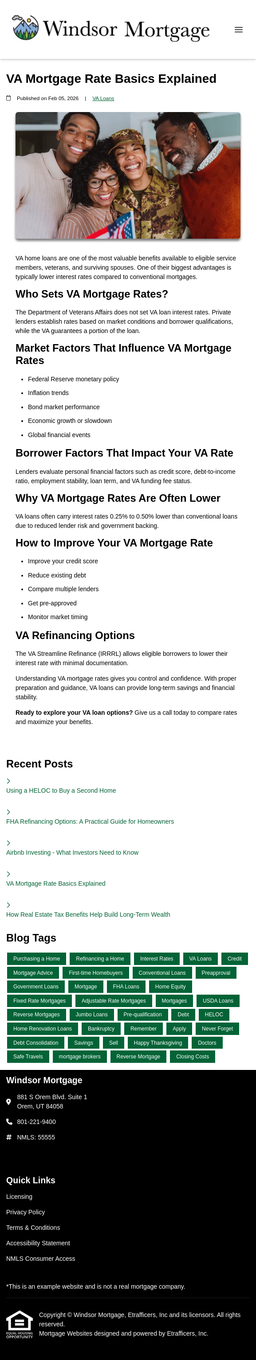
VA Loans (103, 98)
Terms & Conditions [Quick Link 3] (33, 1227)
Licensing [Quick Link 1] (19, 1196)
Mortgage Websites (66, 1333)
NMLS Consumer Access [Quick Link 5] (40, 1258)
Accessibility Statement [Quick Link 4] (38, 1243)
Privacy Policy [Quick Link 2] (25, 1212)
